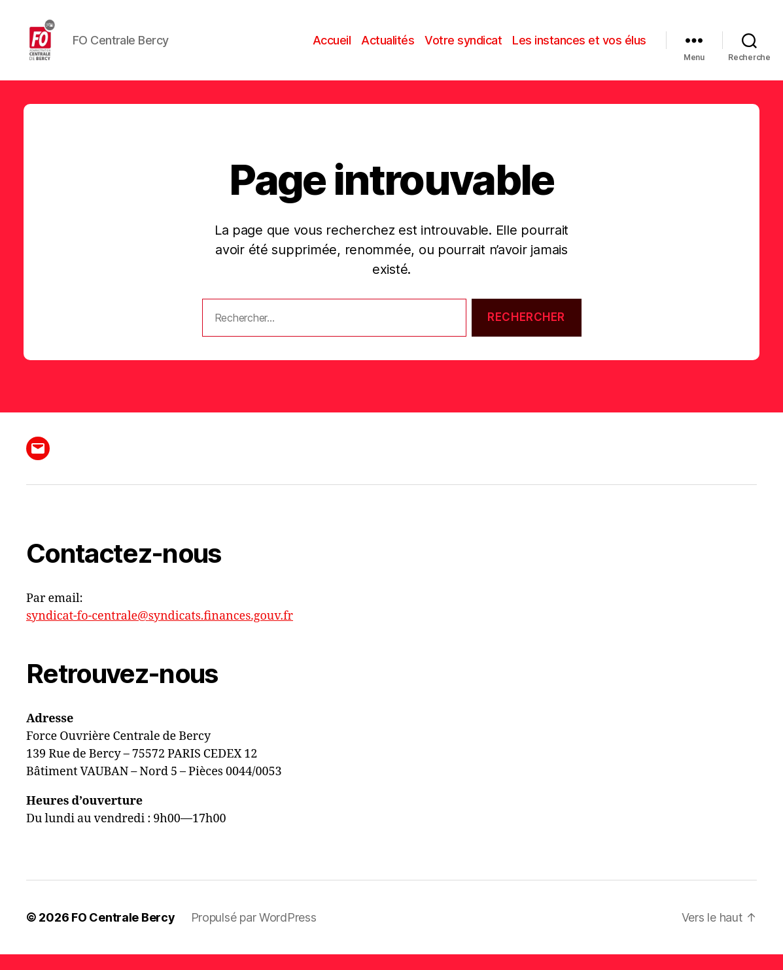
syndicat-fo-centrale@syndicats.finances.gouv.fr (159, 631)
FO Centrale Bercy (123, 933)
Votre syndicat (463, 47)
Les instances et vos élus (579, 47)
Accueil (332, 47)
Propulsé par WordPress (254, 933)
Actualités (387, 47)
